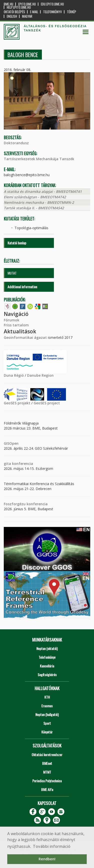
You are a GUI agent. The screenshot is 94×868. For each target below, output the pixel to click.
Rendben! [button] (47, 859)
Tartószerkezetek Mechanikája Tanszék (39, 158)
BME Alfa (47, 789)
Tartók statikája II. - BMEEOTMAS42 (34, 208)
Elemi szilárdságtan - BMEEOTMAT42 (35, 197)
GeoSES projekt (17, 403)
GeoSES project (47, 403)
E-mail (34, 11)
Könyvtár (47, 731)
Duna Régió (14, 375)
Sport (47, 723)
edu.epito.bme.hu (52, 4)
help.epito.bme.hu (19, 7)
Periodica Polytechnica (47, 780)
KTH (47, 697)
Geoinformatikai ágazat (25, 337)
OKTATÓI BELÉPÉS (14, 11)
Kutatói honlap (17, 242)
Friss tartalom (16, 325)
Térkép (71, 11)
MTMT (47, 772)
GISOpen (11, 443)
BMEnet (47, 763)
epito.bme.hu (27, 4)
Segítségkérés (47, 674)
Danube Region (40, 375)
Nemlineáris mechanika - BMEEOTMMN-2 (39, 202)
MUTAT (12, 273)
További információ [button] (51, 846)
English (12, 16)
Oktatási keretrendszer (47, 754)
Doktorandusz (16, 143)
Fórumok (11, 320)
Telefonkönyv (52, 11)
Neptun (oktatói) (47, 648)
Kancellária (47, 665)
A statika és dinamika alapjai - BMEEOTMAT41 (43, 191)
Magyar (27, 16)
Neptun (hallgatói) (47, 714)
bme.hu (8, 4)
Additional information (22, 286)
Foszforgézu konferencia (26, 504)
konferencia (22, 463)
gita (7, 463)
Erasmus (47, 705)
